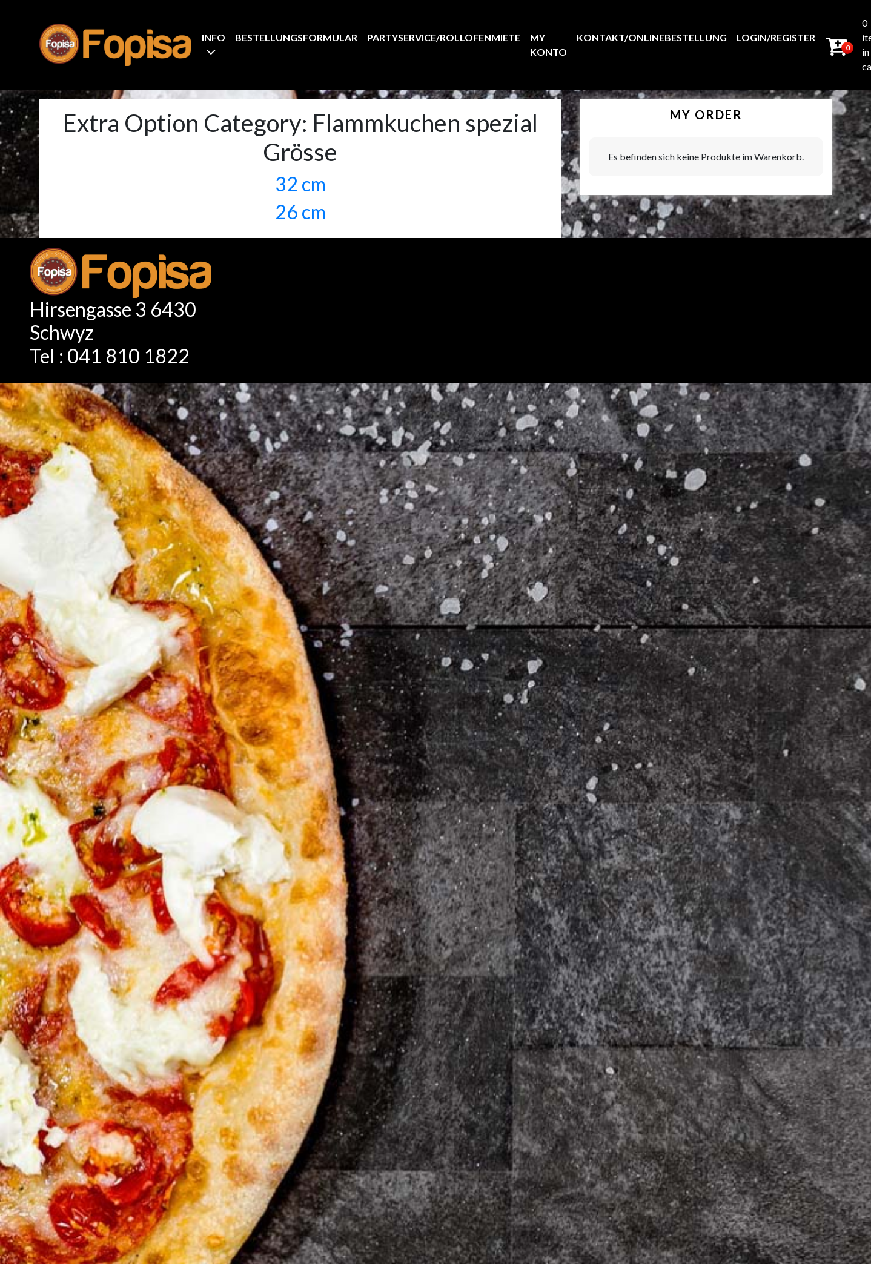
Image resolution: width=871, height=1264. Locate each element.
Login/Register (776, 37)
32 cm (300, 184)
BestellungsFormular (296, 37)
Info (213, 37)
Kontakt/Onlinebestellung (652, 37)
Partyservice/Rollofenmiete (443, 37)
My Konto (548, 44)
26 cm (300, 211)
